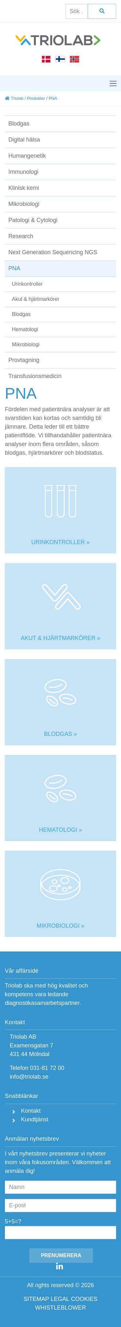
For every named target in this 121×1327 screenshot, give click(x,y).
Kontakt (30, 1111)
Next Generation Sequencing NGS (52, 252)
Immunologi (23, 172)
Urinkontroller (27, 284)
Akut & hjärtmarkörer (35, 299)
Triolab (14, 98)
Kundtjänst (33, 1119)
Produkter (36, 98)
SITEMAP (36, 1299)
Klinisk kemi (23, 188)
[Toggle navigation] (113, 83)
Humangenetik (27, 156)
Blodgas (18, 123)
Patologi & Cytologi (32, 220)
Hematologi (25, 329)
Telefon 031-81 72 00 (37, 1068)
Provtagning (23, 360)
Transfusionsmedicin (34, 376)
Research (20, 236)
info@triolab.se (29, 1076)
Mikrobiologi (23, 204)
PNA (14, 268)
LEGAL (60, 1299)
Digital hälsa (24, 139)
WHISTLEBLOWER (60, 1307)
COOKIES (84, 1299)
